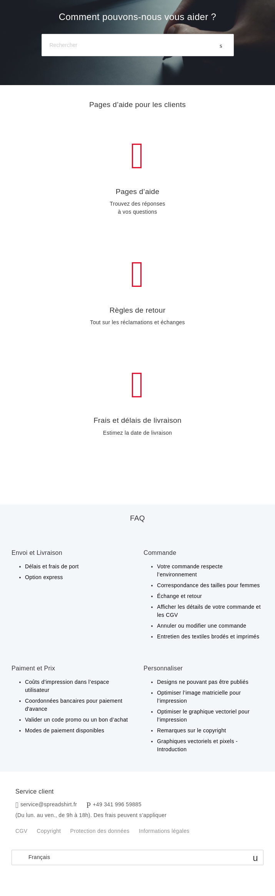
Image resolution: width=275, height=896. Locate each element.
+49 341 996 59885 (117, 804)
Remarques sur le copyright (191, 730)
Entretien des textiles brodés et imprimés (208, 636)
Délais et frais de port (52, 566)
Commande (159, 552)
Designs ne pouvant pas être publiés (202, 682)
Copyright (49, 831)
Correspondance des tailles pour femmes (208, 585)
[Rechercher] (138, 45)
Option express (44, 577)
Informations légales (164, 831)
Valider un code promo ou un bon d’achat (76, 720)
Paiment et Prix (33, 668)
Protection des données (100, 831)
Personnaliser (163, 668)
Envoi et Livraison (37, 552)
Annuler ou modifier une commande (201, 626)
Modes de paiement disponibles (64, 730)
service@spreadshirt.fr (48, 804)
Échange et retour (179, 596)
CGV (21, 831)
